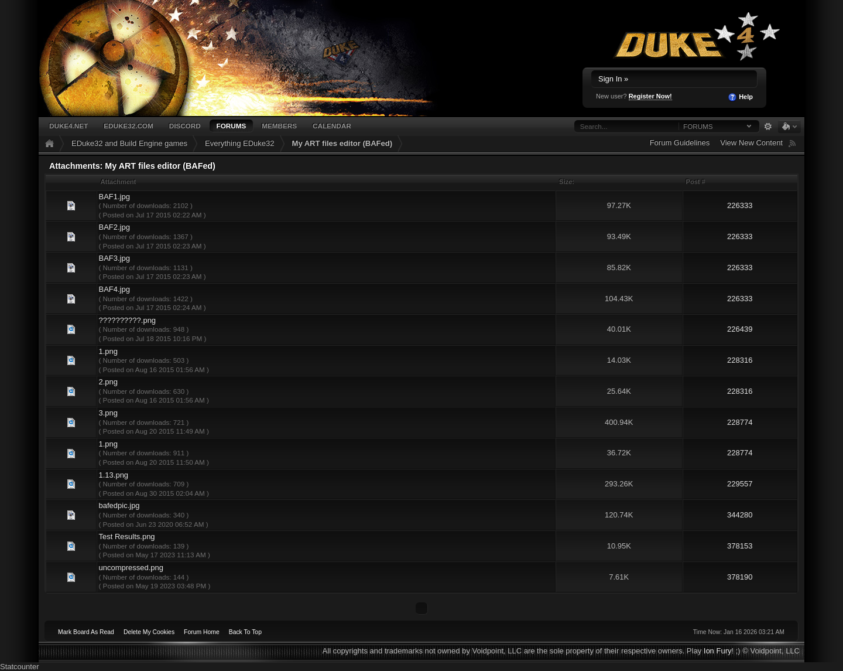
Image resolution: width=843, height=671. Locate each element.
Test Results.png (126, 536)
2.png (108, 381)
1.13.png (113, 475)
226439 (739, 329)
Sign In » (613, 78)
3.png (108, 412)
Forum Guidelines (680, 142)
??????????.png (127, 320)
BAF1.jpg (113, 196)
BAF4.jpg (113, 289)
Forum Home (202, 632)
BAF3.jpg (113, 258)
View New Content (751, 142)
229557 (739, 483)
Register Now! (650, 96)
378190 (739, 577)
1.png (108, 351)
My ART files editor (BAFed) (342, 143)
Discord (185, 126)
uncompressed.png (130, 567)
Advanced (767, 126)
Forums (231, 126)
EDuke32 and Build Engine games (129, 143)
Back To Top (245, 632)
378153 (739, 545)
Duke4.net (68, 126)
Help (740, 97)
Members (279, 126)
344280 (739, 514)
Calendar (332, 126)
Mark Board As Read (86, 632)
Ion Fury (718, 650)
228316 (739, 360)
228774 (739, 422)
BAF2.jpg (113, 227)
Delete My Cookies (149, 632)
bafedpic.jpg (118, 505)
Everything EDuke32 (240, 143)
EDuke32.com (128, 126)
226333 (739, 205)
